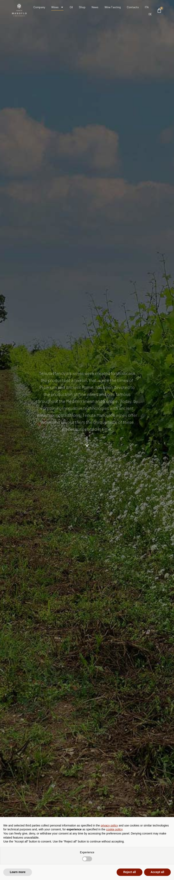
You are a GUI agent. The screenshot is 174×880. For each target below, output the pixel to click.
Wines (57, 7)
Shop (82, 7)
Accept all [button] (157, 872)
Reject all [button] (129, 872)
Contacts (133, 7)
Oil (71, 7)
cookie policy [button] (114, 829)
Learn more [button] (17, 872)
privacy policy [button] (109, 825)
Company (39, 7)
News (95, 7)
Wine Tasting (113, 7)
